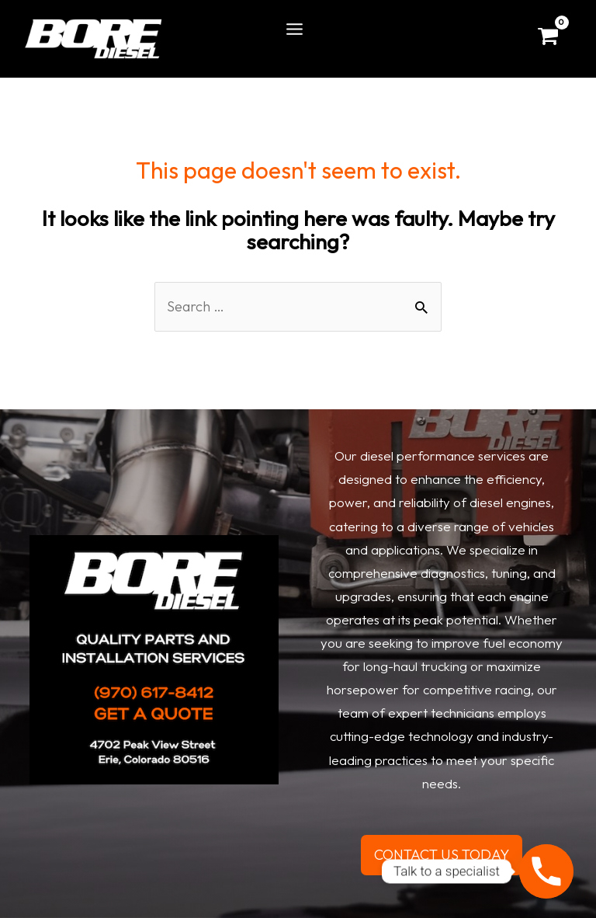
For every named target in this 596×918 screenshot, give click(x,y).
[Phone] (546, 871)
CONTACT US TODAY (441, 855)
